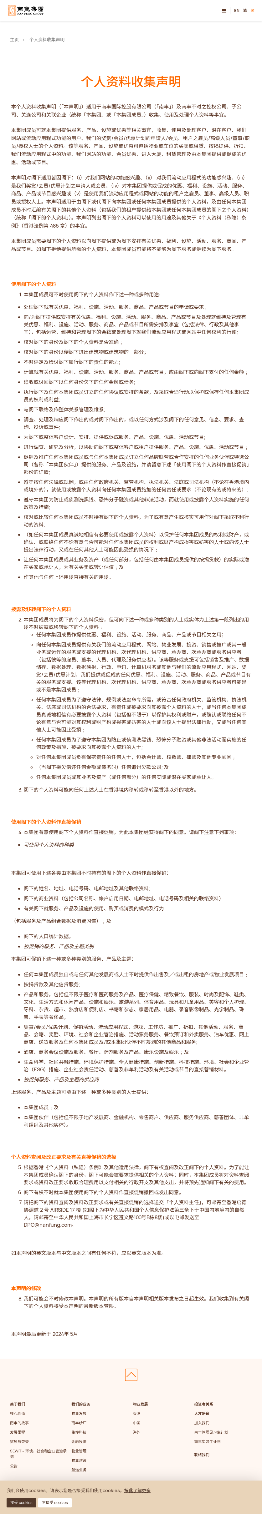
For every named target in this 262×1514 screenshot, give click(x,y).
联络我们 (201, 1454)
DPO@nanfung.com (48, 1224)
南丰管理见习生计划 (211, 1432)
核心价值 (17, 1413)
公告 (14, 1466)
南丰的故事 (19, 1423)
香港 (137, 1413)
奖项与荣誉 (19, 1441)
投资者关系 (203, 1404)
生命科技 (78, 1432)
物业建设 (78, 1460)
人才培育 (201, 1413)
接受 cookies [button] (21, 1502)
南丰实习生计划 (207, 1441)
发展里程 (17, 1432)
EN (236, 10)
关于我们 (17, 1404)
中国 (137, 1423)
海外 (137, 1432)
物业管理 (78, 1451)
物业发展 (78, 1413)
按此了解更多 (137, 1490)
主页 (14, 40)
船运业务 (78, 1469)
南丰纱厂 (78, 1423)
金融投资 (78, 1441)
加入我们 (201, 1423)
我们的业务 (80, 1404)
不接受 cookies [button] (55, 1502)
